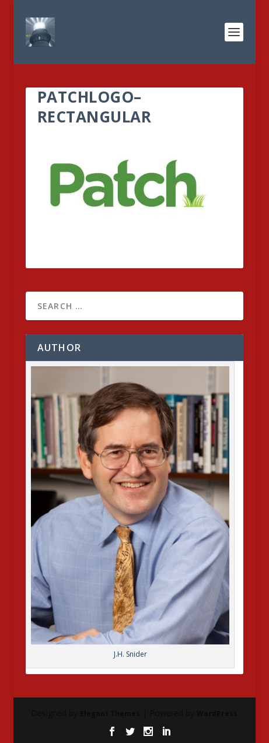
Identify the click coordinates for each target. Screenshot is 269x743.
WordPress (217, 714)
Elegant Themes (110, 714)
